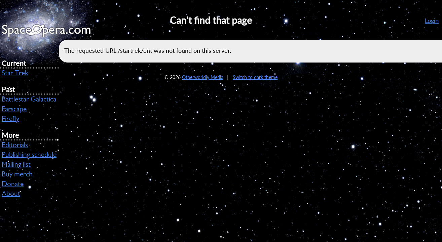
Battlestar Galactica (29, 100)
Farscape (14, 110)
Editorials (15, 146)
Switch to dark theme (255, 77)
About (11, 194)
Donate (13, 185)
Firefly (10, 119)
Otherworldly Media (202, 77)
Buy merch (17, 175)
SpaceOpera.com (50, 32)
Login (432, 20)
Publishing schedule (29, 155)
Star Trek (15, 74)
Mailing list (16, 165)
